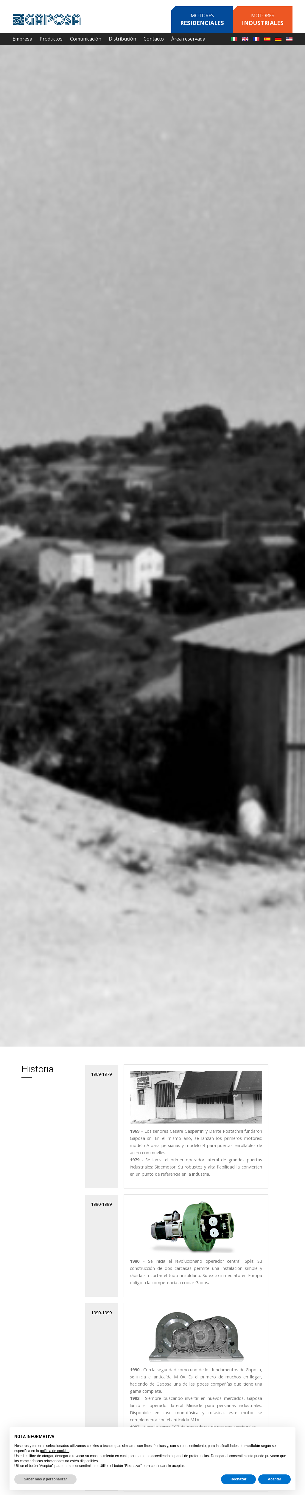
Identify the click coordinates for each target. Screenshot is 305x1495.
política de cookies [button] (54, 1451)
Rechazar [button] (238, 1479)
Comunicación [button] (85, 38)
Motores (202, 19)
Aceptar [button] (274, 1479)
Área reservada (188, 38)
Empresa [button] (22, 38)
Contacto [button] (154, 38)
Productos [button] (51, 38)
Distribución (122, 38)
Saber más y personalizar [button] (45, 1479)
